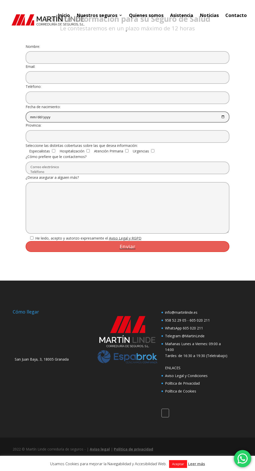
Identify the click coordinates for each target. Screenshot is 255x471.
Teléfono (127, 171)
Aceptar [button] (178, 464)
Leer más (196, 463)
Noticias (209, 15)
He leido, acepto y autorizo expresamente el (83, 238)
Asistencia (181, 15)
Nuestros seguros (97, 15)
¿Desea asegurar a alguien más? (128, 205)
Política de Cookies (180, 391)
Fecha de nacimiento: (128, 111)
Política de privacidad (133, 449)
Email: (128, 72)
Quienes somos (146, 15)
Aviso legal (100, 449)
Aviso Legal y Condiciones (186, 375)
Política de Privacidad (182, 383)
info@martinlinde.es (181, 312)
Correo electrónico (127, 167)
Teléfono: (128, 92)
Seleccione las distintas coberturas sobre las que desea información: (82, 145)
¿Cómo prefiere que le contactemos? (128, 164)
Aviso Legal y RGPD (125, 238)
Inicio (64, 15)
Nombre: (128, 52)
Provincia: (128, 131)
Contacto (236, 15)
